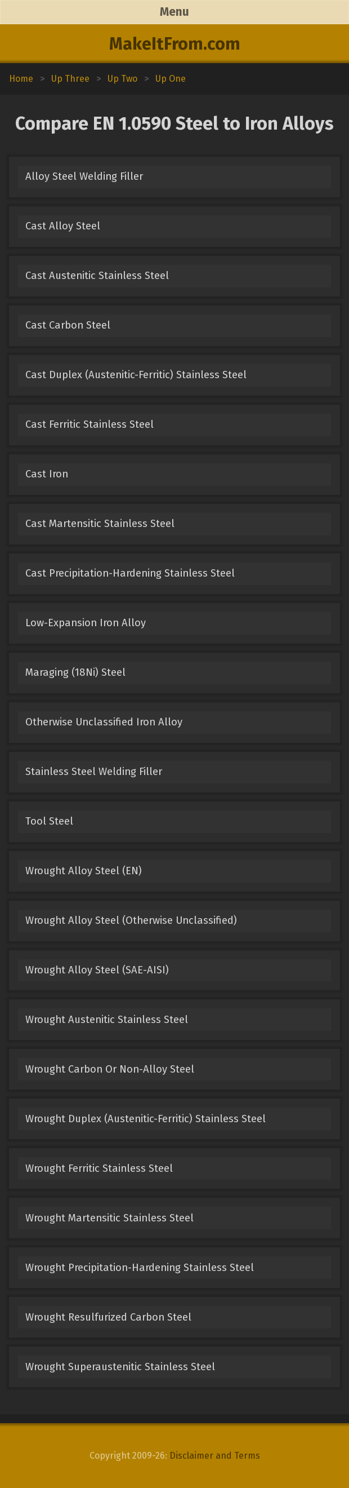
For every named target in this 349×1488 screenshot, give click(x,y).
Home (21, 78)
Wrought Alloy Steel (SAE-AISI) (97, 970)
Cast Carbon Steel (67, 325)
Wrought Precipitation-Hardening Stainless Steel (139, 1267)
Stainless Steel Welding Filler (93, 771)
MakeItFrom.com (174, 44)
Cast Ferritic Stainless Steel (89, 424)
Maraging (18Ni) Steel (75, 672)
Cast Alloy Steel (62, 226)
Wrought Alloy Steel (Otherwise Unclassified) (131, 920)
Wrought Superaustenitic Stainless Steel (120, 1367)
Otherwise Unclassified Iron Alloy (103, 722)
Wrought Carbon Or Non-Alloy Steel (109, 1069)
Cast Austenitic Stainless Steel (97, 275)
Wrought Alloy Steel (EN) (83, 871)
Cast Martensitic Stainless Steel (99, 523)
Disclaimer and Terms (214, 1455)
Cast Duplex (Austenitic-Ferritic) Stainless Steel (136, 375)
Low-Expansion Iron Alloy (85, 623)
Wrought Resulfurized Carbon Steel (108, 1317)
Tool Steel (49, 821)
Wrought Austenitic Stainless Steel (106, 1019)
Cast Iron (46, 474)
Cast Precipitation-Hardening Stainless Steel (130, 573)
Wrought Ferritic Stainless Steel (99, 1168)
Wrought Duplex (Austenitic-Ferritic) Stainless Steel (145, 1119)
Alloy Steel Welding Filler (84, 176)
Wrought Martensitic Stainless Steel (109, 1218)
